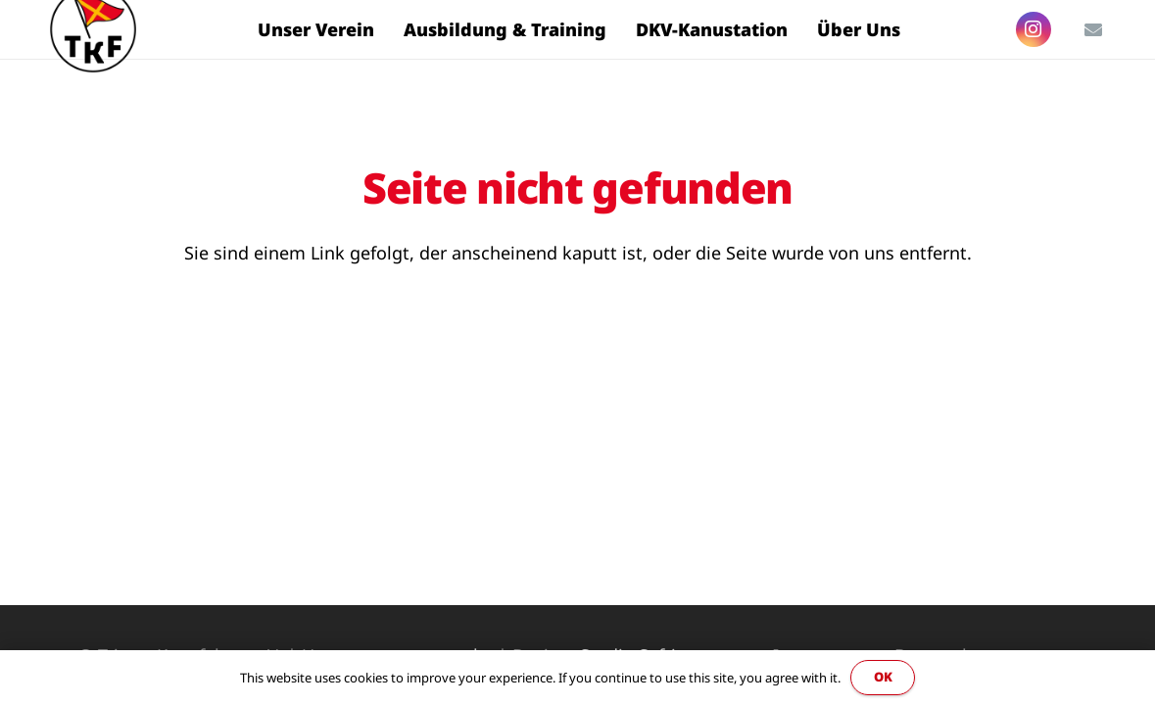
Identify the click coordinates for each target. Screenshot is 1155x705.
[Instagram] (1033, 29)
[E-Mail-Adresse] (1093, 29)
